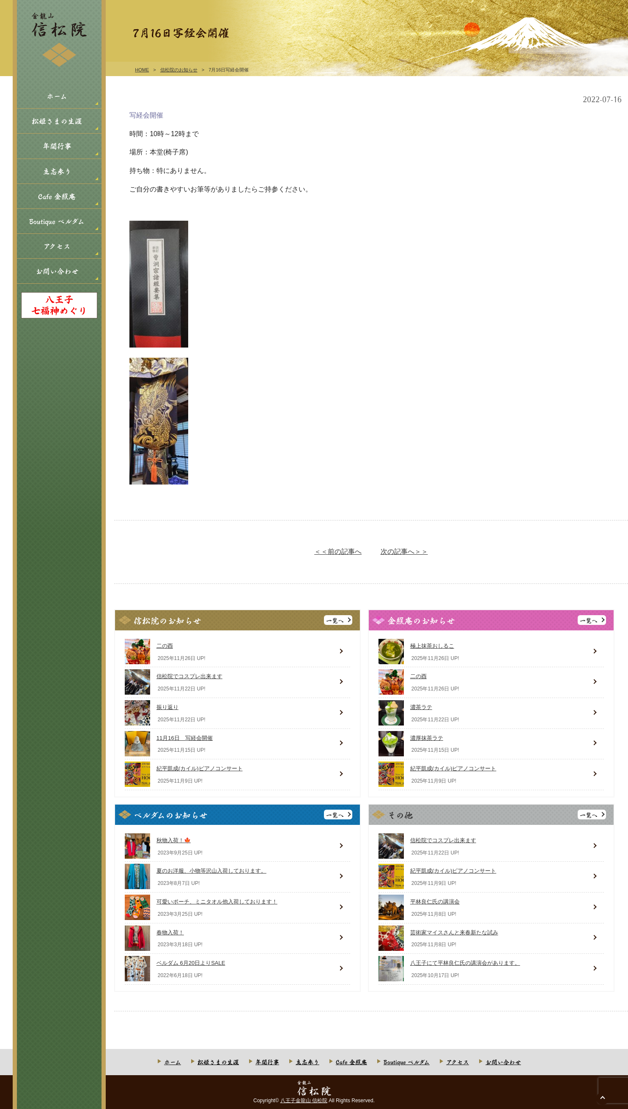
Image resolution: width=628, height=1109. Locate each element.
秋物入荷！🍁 (173, 840)
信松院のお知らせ (178, 69)
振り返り (167, 707)
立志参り (57, 171)
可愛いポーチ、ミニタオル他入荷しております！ (216, 901)
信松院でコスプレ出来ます (189, 676)
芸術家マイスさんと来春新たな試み (454, 932)
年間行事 (57, 145)
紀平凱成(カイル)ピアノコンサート (199, 768)
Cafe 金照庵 (57, 196)
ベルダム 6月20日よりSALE (190, 963)
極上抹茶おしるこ (432, 646)
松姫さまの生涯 (57, 120)
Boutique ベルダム (57, 221)
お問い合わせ (57, 271)
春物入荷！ (170, 932)
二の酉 (164, 646)
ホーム (57, 95)
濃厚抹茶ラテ (426, 738)
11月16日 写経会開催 (184, 738)
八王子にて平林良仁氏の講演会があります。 (465, 963)
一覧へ (335, 620)
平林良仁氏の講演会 (435, 901)
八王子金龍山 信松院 (303, 1101)
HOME (142, 69)
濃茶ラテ (421, 707)
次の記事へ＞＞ (404, 551)
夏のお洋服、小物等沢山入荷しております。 (211, 871)
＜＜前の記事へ (338, 551)
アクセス (57, 246)
